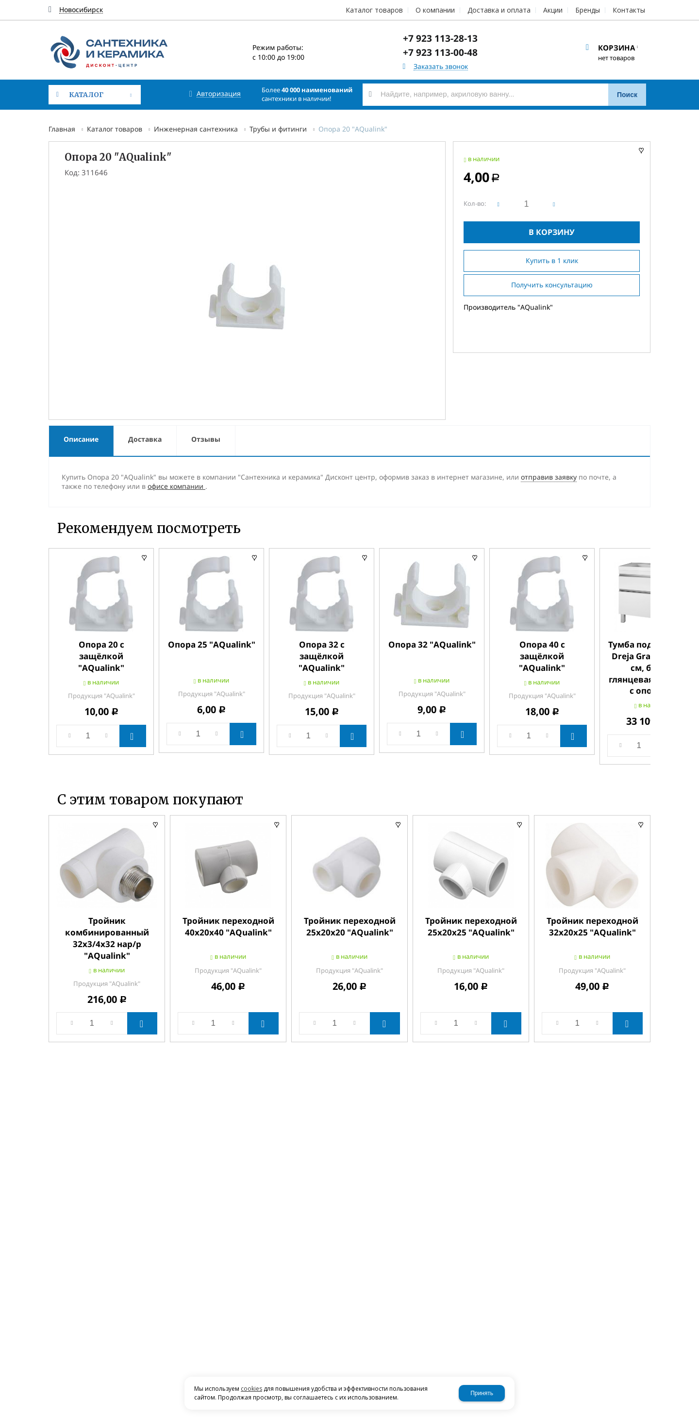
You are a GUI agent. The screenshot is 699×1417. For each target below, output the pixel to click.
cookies (251, 1388)
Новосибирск (81, 10)
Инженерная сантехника (196, 128)
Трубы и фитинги (278, 128)
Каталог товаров (114, 128)
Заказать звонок (441, 66)
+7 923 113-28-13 (440, 38)
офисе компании (176, 486)
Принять (481, 1393)
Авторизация (219, 94)
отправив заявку (549, 477)
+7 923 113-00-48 (440, 52)
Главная (62, 128)
